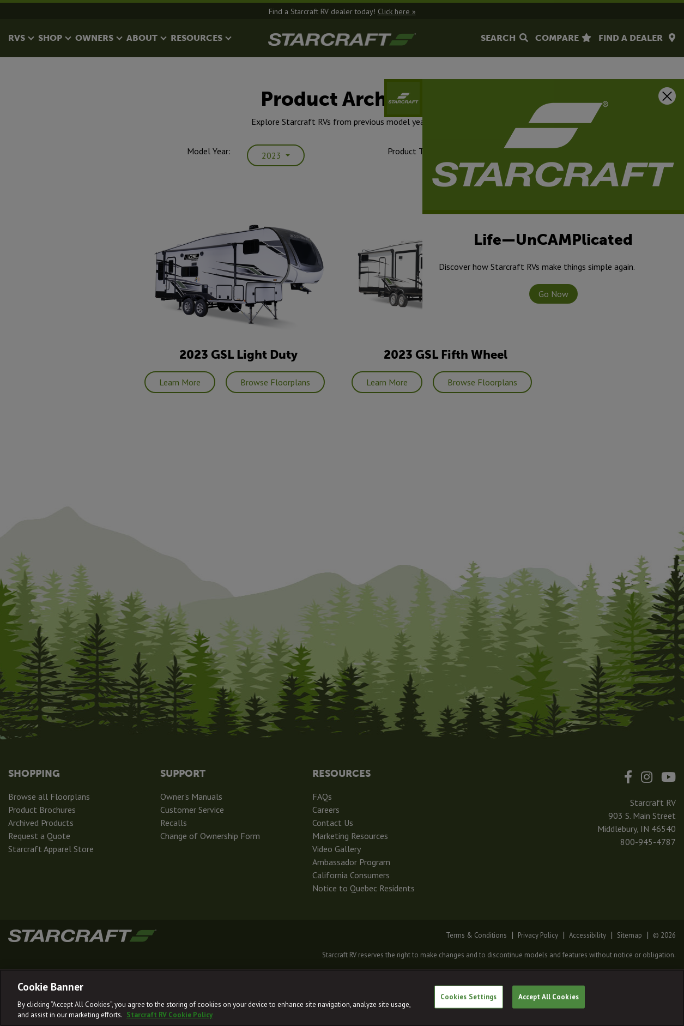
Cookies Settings (468, 996)
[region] (342, 997)
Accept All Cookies (548, 996)
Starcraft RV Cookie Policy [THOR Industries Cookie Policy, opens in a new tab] (169, 1014)
